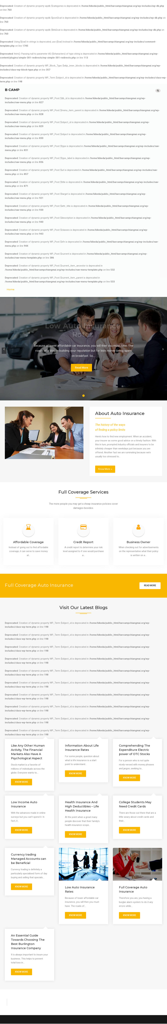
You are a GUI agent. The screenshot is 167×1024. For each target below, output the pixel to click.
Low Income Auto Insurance (24, 804)
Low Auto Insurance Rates (80, 889)
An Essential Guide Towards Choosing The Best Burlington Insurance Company (28, 942)
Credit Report (83, 541)
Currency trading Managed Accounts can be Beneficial (28, 859)
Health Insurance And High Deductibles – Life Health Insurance (82, 806)
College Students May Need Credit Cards (135, 804)
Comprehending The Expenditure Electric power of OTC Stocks (134, 749)
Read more (150, 585)
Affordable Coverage (28, 541)
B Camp (12, 89)
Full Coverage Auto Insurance (133, 889)
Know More (104, 468)
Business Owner (138, 541)
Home (10, 289)
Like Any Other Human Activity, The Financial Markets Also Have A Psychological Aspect (28, 751)
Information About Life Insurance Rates (82, 747)
